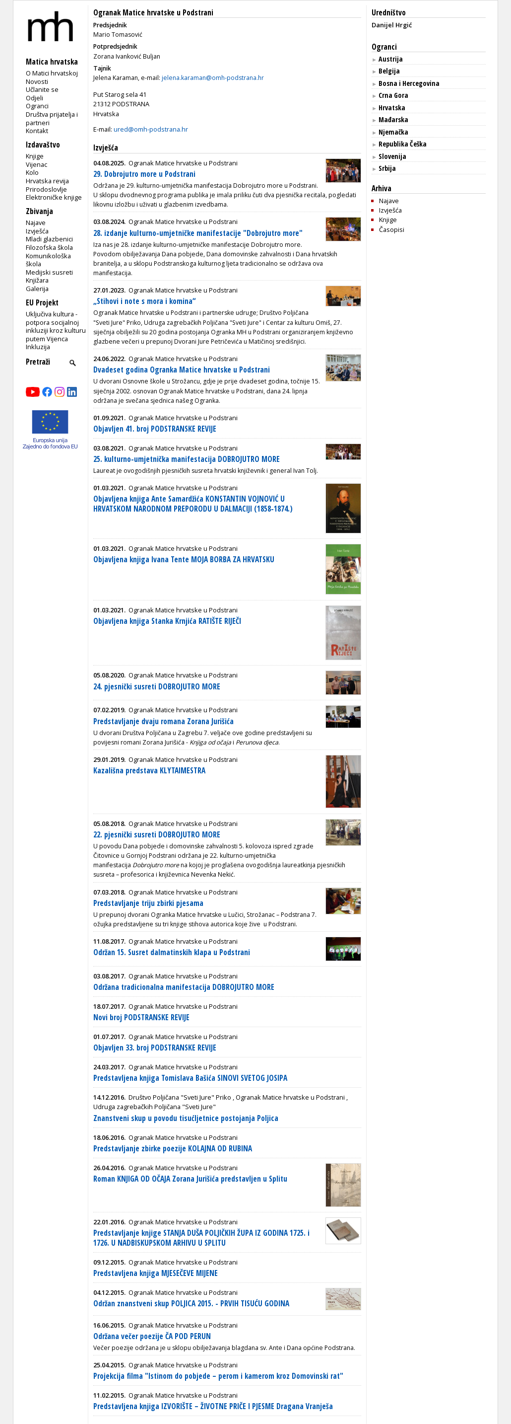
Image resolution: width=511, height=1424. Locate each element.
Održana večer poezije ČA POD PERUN (152, 1336)
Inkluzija (38, 346)
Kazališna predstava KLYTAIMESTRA (149, 770)
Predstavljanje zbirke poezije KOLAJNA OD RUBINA (172, 1148)
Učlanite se (42, 89)
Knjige (35, 155)
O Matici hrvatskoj (52, 73)
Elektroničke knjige (54, 197)
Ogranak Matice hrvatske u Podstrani (153, 12)
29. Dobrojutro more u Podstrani (144, 174)
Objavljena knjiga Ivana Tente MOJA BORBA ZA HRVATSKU (183, 559)
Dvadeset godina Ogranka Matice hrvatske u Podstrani (181, 370)
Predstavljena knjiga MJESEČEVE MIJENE (155, 1273)
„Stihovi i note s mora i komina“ (144, 301)
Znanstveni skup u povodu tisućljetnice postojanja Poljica (185, 1118)
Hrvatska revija (47, 180)
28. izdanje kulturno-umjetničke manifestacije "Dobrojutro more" (198, 233)
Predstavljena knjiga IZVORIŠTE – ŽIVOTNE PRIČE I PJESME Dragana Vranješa (213, 1406)
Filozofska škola (49, 247)
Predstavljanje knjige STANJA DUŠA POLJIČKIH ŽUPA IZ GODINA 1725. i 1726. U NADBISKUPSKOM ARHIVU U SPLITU (201, 1238)
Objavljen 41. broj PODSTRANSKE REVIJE (154, 429)
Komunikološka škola (48, 260)
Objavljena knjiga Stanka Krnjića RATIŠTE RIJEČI (167, 621)
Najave (36, 222)
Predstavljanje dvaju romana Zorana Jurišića (163, 721)
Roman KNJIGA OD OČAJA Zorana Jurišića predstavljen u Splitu (190, 1179)
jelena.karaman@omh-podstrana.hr (213, 78)
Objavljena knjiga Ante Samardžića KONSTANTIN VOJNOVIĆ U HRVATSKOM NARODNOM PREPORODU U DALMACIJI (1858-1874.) (193, 504)
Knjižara (37, 280)
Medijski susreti (49, 272)
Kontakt (37, 130)
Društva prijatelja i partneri (52, 118)
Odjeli (34, 97)
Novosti (37, 81)
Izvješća (37, 230)
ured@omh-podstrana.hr (151, 129)
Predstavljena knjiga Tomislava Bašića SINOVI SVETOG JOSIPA (190, 1078)
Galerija (37, 288)
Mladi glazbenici (49, 238)
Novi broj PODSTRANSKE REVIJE (141, 1017)
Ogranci (37, 105)
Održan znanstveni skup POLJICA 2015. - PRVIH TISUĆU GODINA (191, 1303)
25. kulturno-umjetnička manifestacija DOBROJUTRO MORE (186, 459)
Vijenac (36, 164)
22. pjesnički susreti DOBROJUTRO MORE (156, 834)
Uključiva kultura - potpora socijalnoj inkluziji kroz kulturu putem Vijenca (56, 326)
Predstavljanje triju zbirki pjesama (148, 903)
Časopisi (391, 229)
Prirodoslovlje (46, 189)
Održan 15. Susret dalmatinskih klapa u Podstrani (171, 952)
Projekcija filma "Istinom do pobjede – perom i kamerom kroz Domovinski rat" (218, 1376)
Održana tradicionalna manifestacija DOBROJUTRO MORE (183, 987)
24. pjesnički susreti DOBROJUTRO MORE (156, 686)
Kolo (32, 172)
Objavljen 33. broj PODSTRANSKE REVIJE (154, 1048)
